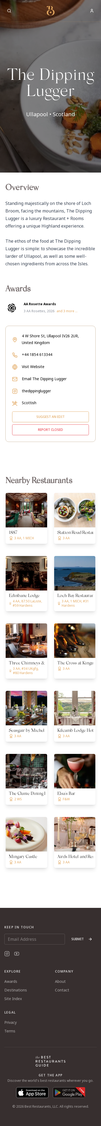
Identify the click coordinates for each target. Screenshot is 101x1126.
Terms (9, 1031)
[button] (50, 86)
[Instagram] (7, 953)
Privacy (10, 1022)
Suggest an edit (50, 416)
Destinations (15, 990)
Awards (10, 981)
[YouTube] (16, 953)
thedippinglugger (36, 390)
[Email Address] (34, 939)
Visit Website (33, 366)
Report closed (50, 429)
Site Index (13, 998)
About (60, 981)
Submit (81, 939)
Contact (62, 990)
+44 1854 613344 (37, 354)
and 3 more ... (67, 311)
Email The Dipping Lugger (44, 378)
